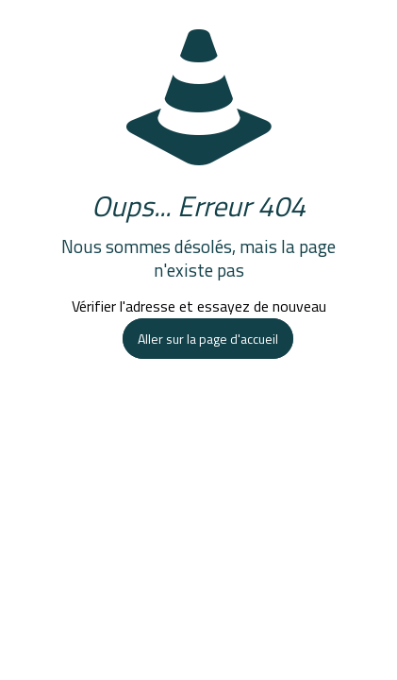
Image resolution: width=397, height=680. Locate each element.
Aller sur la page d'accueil (208, 338)
